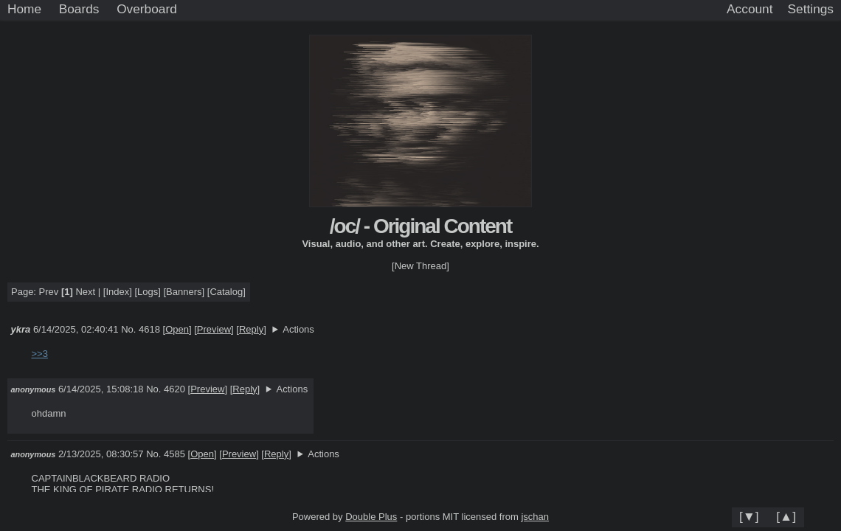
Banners (183, 291)
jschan (535, 516)
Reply (251, 329)
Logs (147, 291)
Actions (298, 329)
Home (24, 8)
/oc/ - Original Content (420, 226)
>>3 (40, 353)
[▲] (786, 516)
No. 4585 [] (181, 453)
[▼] (749, 516)
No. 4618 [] (156, 329)
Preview (214, 329)
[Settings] (811, 9)
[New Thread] (420, 265)
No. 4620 (166, 389)
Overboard (147, 8)
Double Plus (371, 516)
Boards (79, 8)
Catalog (226, 291)
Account (749, 8)
